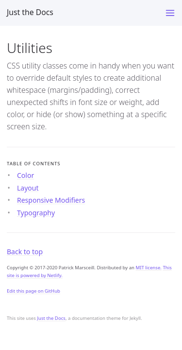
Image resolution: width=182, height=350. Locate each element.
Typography (36, 212)
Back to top (25, 251)
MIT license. (149, 267)
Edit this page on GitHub (33, 291)
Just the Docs (30, 12)
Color (25, 175)
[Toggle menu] (170, 13)
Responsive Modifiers (51, 200)
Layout (28, 187)
